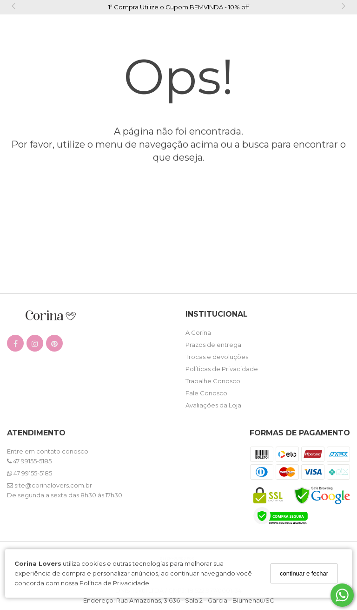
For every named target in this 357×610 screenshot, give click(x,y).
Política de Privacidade (114, 583)
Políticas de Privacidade (221, 369)
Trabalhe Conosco (212, 381)
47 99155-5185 (29, 461)
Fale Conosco (206, 393)
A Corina (198, 332)
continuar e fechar (304, 573)
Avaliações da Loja (213, 405)
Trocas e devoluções (216, 356)
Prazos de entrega (213, 344)
